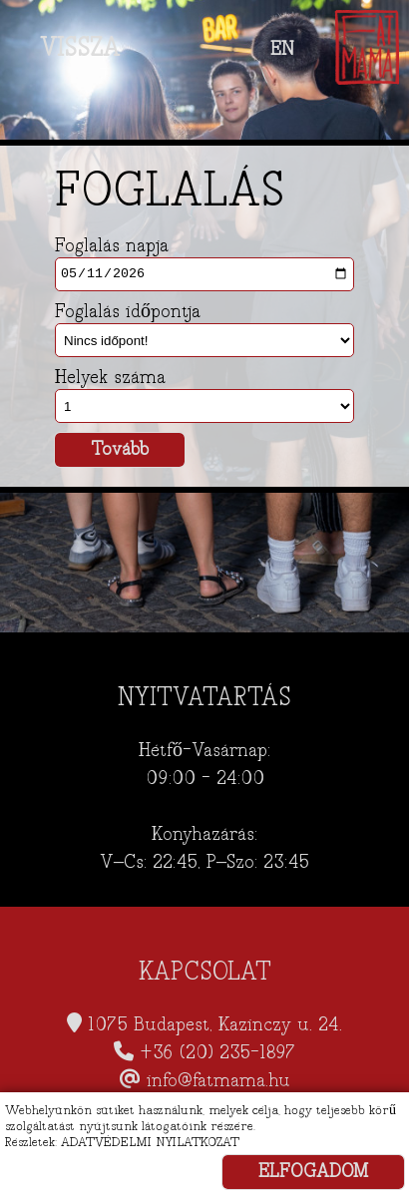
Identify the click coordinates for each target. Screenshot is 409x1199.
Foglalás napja (112, 246)
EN (282, 49)
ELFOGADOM (313, 1171)
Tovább (120, 449)
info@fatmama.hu (218, 1080)
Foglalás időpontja (128, 312)
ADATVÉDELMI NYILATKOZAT (150, 1142)
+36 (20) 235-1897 (217, 1052)
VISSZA (80, 48)
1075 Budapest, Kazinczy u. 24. (215, 1024)
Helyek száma (110, 378)
